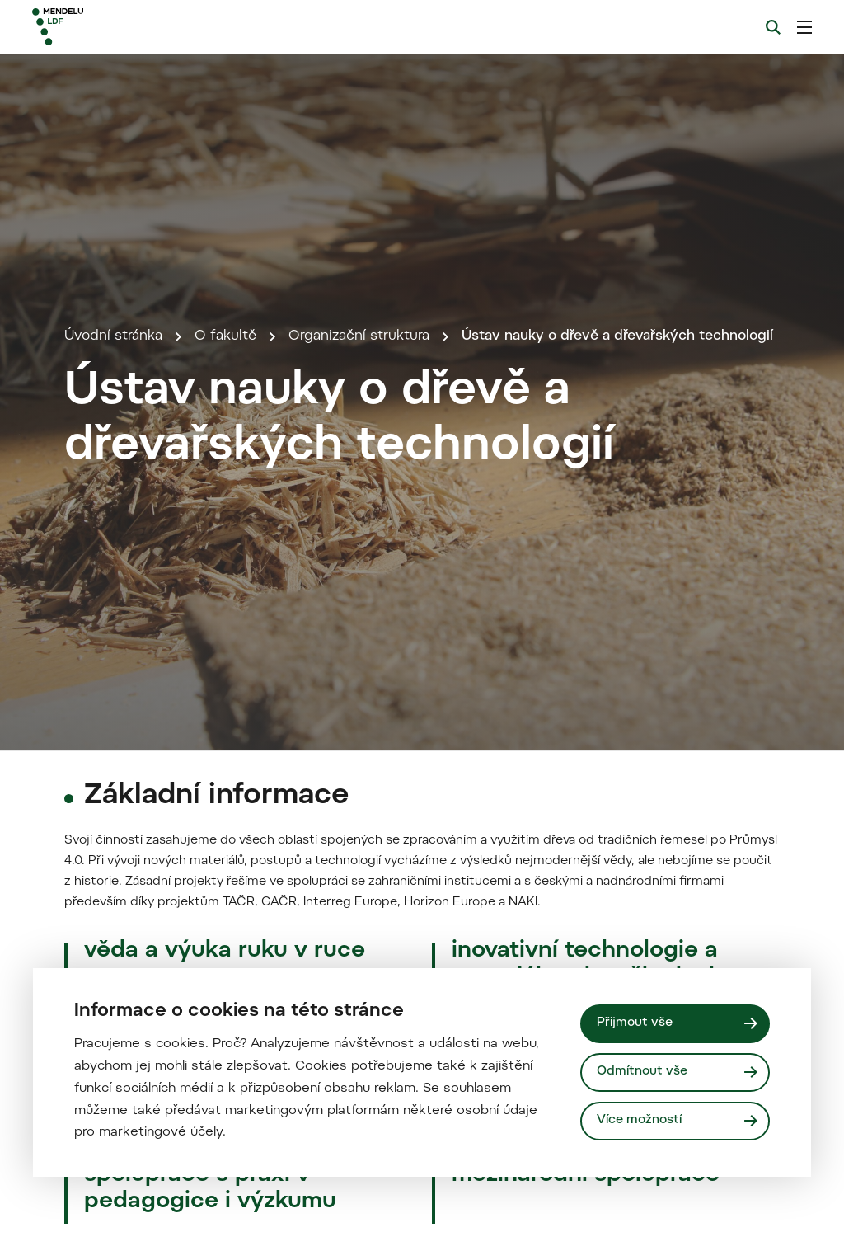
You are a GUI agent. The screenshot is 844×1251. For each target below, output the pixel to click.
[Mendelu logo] (122, 26)
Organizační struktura (358, 336)
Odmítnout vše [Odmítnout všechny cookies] (642, 1071)
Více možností (639, 1120)
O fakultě (225, 336)
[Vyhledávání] (773, 27)
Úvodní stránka (113, 336)
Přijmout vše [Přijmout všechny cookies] (635, 1023)
